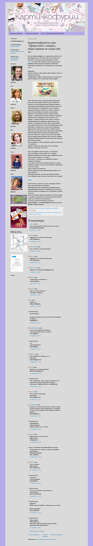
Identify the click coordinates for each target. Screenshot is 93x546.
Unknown (31, 224)
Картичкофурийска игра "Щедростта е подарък (46, 212)
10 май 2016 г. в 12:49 (35, 362)
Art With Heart (33, 404)
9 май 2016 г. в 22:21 (35, 306)
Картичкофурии (15, 46)
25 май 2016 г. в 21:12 (35, 496)
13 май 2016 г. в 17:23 (35, 416)
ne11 (30, 300)
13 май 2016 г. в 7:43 (35, 399)
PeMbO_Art (32, 354)
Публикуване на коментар (37, 531)
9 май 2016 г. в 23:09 (35, 322)
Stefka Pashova (33, 246)
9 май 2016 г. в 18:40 (35, 241)
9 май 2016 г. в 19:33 (35, 283)
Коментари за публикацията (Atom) (46, 539)
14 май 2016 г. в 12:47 (35, 429)
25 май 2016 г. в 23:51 (35, 512)
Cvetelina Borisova (34, 328)
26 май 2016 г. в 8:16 (35, 527)
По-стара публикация (57, 534)
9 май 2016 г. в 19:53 (35, 295)
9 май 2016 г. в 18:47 (35, 272)
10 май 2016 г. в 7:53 (35, 335)
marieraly (31, 434)
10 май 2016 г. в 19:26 (35, 373)
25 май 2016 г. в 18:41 (35, 470)
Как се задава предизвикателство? (52, 33)
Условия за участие (31, 33)
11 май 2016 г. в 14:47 (35, 386)
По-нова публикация (33, 534)
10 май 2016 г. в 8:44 (35, 349)
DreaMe (31, 367)
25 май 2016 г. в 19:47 (35, 483)
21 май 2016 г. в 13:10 (35, 457)
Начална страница (16, 33)
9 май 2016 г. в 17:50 (35, 230)
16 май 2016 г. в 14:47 (35, 442)
